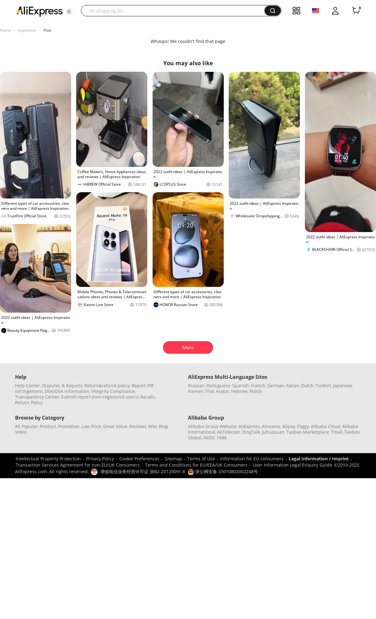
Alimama (271, 426)
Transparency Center (37, 397)
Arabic (222, 391)
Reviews (137, 426)
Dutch (307, 386)
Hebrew (239, 391)
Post (47, 30)
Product (48, 426)
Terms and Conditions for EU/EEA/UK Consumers (196, 465)
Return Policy (29, 402)
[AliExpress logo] (39, 11)
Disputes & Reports (62, 386)
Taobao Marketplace (307, 432)
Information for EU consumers (252, 459)
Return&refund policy (107, 386)
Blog (163, 426)
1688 (222, 438)
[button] (69, 11)
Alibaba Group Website (212, 426)
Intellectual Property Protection (48, 459)
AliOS (209, 438)
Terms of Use (201, 459)
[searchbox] (175, 10)
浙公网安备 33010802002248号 (223, 471)
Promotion (69, 426)
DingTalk (251, 432)
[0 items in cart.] (356, 11)
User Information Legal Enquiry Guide (292, 465)
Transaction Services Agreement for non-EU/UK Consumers (78, 465)
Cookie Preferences (139, 459)
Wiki (152, 426)
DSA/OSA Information (66, 391)
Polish (255, 391)
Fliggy (303, 426)
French (258, 386)
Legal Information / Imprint (319, 459)
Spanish (240, 386)
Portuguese (218, 386)
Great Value (115, 426)
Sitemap (173, 459)
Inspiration (27, 30)
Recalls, (148, 397)
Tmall (336, 432)
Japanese (342, 386)
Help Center (27, 386)
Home (5, 30)
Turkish (323, 386)
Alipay (288, 426)
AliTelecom (228, 432)
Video (21, 432)
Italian (292, 386)
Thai (209, 391)
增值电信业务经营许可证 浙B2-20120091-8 (142, 471)
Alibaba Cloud (325, 426)
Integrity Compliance (113, 391)
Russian (196, 386)
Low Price (91, 426)
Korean (195, 391)
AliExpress (249, 426)
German (275, 386)
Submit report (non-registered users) (99, 397)
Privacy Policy (100, 459)
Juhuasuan (273, 432)
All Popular (26, 426)
